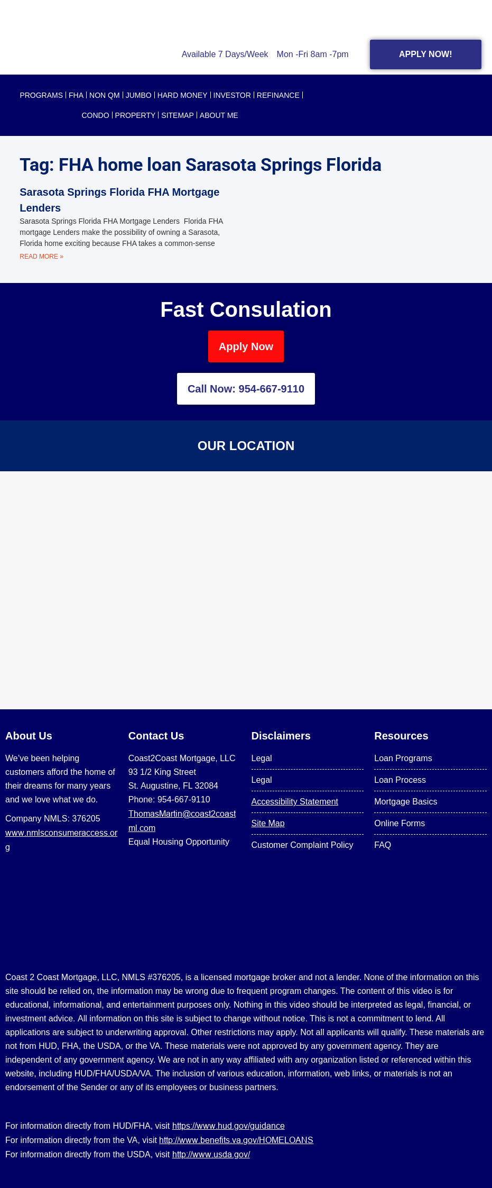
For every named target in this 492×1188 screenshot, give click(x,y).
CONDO (95, 115)
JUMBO (139, 95)
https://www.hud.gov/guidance (228, 1125)
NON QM (104, 95)
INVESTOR (232, 95)
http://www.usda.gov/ (211, 1154)
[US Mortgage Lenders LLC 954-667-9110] (246, 590)
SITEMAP (177, 115)
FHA (76, 95)
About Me (219, 115)
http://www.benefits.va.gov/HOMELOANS (236, 1140)
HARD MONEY (182, 95)
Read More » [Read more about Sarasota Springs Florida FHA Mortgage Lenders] (41, 256)
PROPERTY (135, 115)
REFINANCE (278, 95)
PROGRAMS (41, 95)
